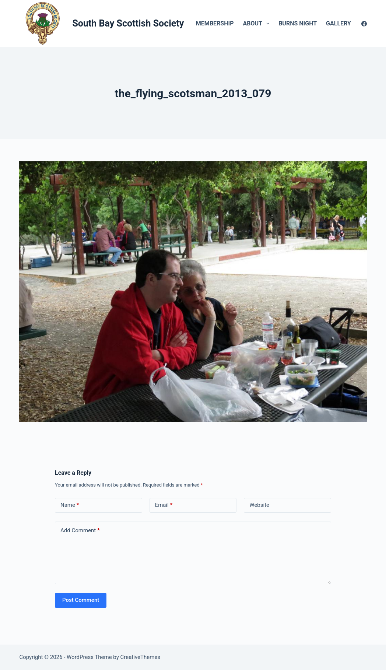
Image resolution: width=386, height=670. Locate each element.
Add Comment (80, 530)
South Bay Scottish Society (128, 23)
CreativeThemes (140, 657)
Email (164, 505)
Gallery (343, 23)
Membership (215, 23)
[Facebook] (364, 24)
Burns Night (297, 23)
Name (69, 505)
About (257, 23)
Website (259, 505)
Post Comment (80, 600)
